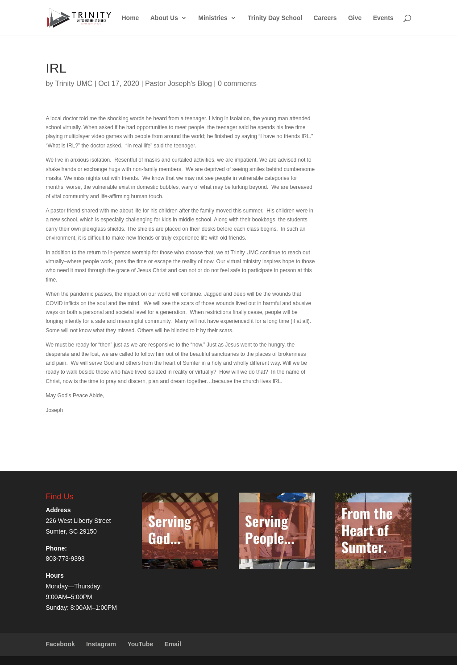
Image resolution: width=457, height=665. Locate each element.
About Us (164, 18)
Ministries (212, 18)
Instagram (101, 644)
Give (354, 18)
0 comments (237, 83)
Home (130, 18)
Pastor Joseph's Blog (178, 83)
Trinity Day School (275, 18)
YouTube (140, 644)
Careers (325, 18)
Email (173, 644)
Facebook (60, 644)
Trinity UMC (73, 83)
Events (383, 18)
